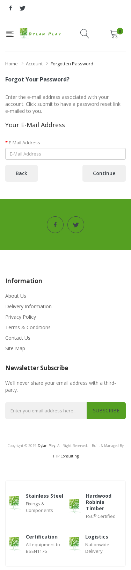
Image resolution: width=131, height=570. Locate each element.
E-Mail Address (24, 142)
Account (34, 63)
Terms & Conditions (28, 327)
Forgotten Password (72, 63)
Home (11, 63)
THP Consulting (66, 456)
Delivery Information (28, 306)
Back (21, 173)
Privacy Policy (20, 316)
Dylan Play (46, 445)
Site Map (15, 348)
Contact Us (17, 337)
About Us (15, 296)
